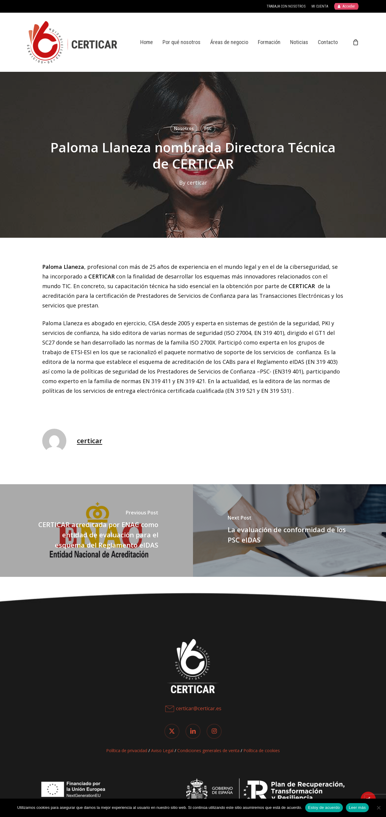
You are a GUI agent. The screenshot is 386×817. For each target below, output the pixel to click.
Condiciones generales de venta (208, 750)
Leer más (357, 807)
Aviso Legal (162, 750)
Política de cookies (261, 750)
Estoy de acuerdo (324, 807)
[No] (378, 808)
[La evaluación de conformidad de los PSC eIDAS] (289, 530)
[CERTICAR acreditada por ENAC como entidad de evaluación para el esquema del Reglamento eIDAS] (96, 530)
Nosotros (184, 128)
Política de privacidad (126, 750)
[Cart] (355, 42)
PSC (208, 128)
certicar (197, 182)
